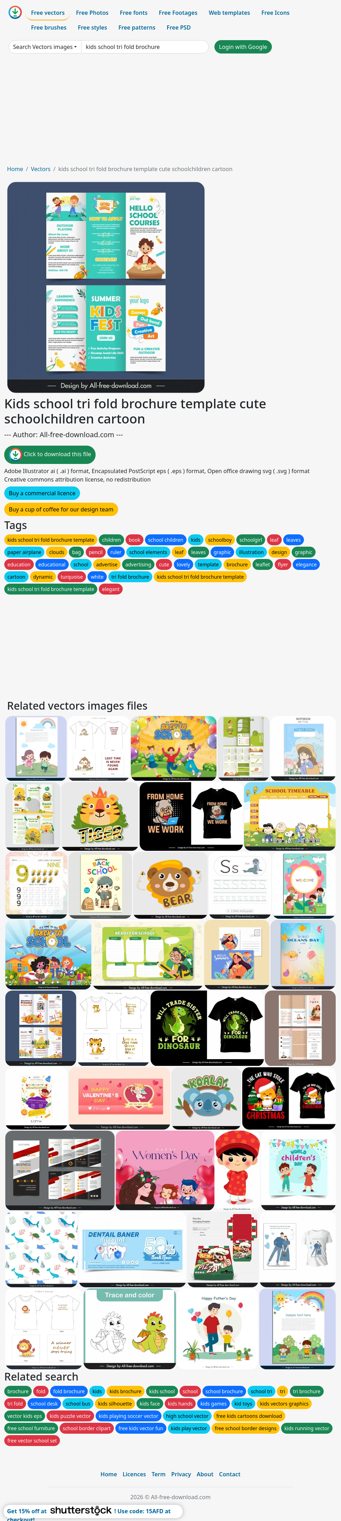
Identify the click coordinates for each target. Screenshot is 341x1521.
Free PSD (179, 27)
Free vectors (48, 13)
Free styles (92, 27)
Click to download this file (50, 454)
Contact (229, 1474)
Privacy (181, 1474)
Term (159, 1474)
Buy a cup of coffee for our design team (61, 509)
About (205, 1474)
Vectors (40, 169)
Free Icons (275, 13)
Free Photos (92, 13)
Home (15, 169)
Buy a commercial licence (42, 493)
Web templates (229, 13)
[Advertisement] (170, 112)
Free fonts (134, 13)
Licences (134, 1474)
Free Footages (178, 13)
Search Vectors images (43, 47)
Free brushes (49, 27)
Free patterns (137, 27)
